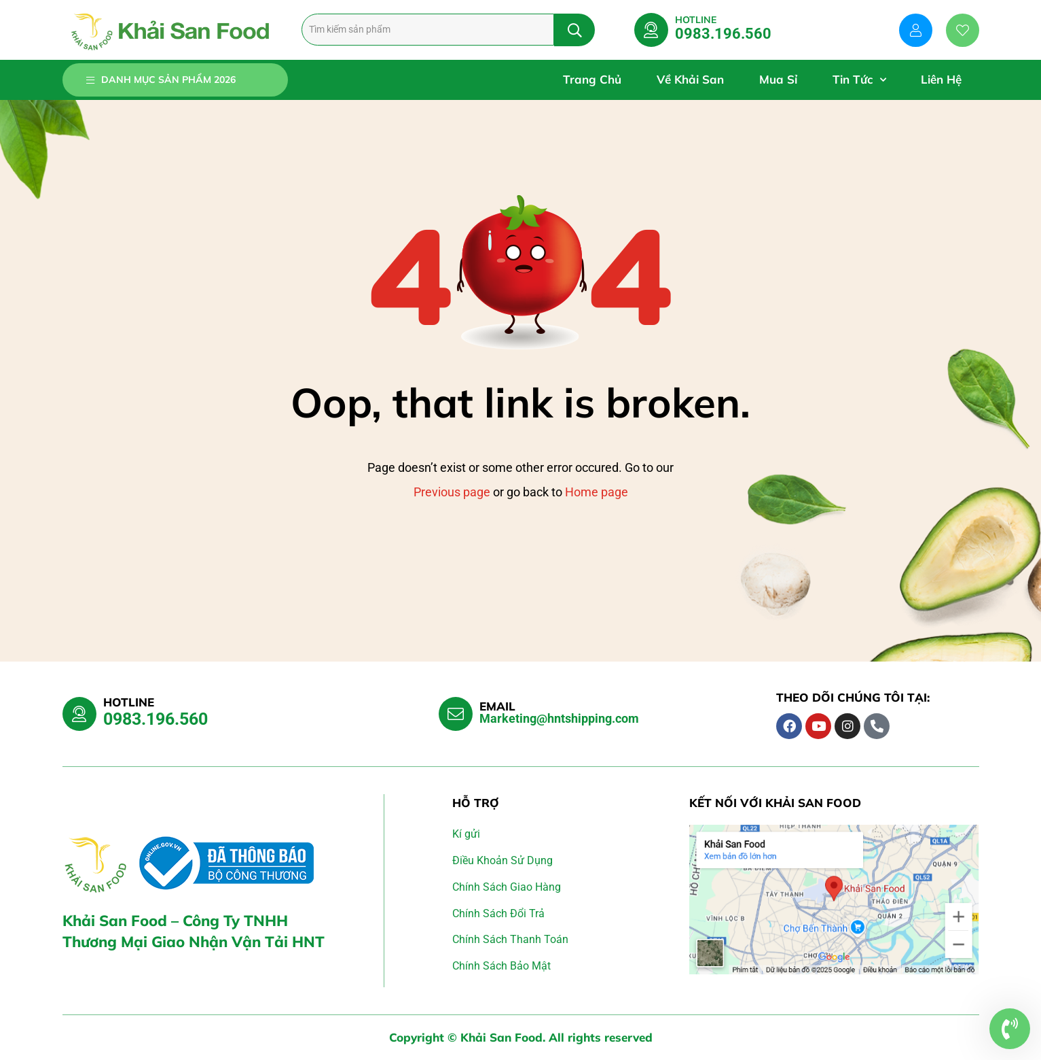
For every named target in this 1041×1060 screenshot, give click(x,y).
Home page (596, 492)
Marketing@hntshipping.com (559, 718)
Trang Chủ (592, 79)
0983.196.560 (723, 33)
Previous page (452, 492)
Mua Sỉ (778, 79)
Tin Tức (859, 79)
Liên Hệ (941, 79)
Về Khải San (690, 79)
